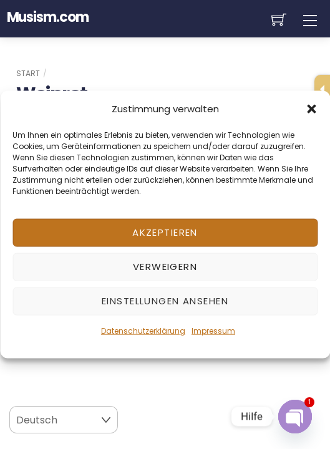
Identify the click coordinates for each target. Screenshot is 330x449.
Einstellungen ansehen (165, 300)
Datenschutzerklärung (143, 330)
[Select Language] (63, 419)
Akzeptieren (165, 232)
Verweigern (165, 266)
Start (28, 73)
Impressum (213, 330)
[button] (311, 108)
